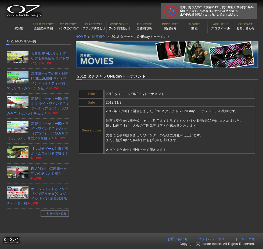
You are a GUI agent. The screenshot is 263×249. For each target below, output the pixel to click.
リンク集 (248, 239)
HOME (18, 26)
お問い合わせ (245, 26)
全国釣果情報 (43, 26)
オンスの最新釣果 (68, 26)
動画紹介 (195, 26)
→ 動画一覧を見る (55, 213)
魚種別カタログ (144, 26)
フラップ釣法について (94, 26)
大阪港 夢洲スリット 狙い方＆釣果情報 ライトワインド (50, 58)
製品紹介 (169, 26)
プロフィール (220, 26)
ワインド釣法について (119, 26)
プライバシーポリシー (215, 239)
